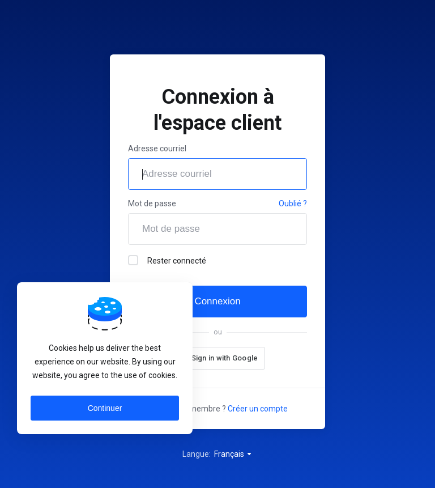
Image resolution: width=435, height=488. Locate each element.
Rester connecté (167, 260)
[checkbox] (133, 260)
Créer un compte (258, 408)
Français (233, 454)
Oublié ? (293, 203)
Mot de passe (152, 203)
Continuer (105, 408)
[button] (217, 358)
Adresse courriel (157, 148)
